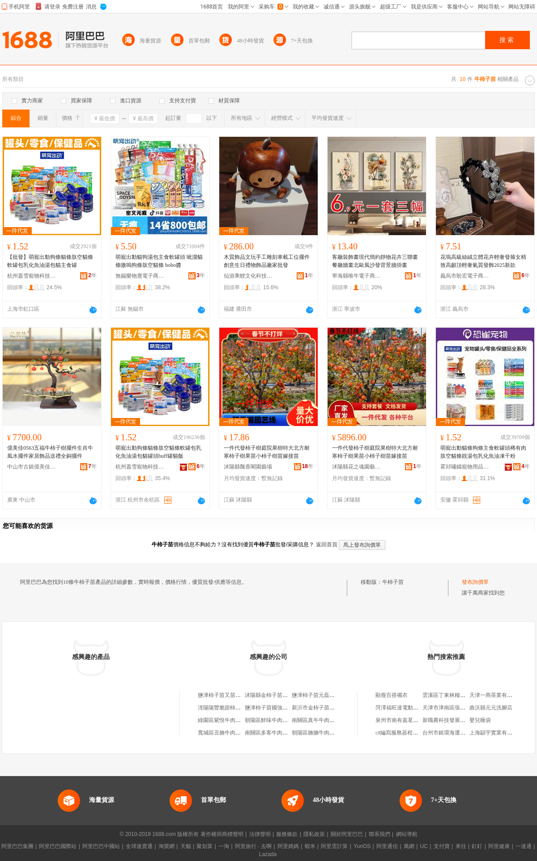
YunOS (362, 846)
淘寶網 (166, 846)
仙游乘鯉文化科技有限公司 (248, 276)
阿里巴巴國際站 (58, 846)
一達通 (524, 846)
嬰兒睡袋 (480, 720)
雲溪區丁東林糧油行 (446, 695)
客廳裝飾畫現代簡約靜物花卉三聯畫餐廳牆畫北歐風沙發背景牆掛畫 (375, 261)
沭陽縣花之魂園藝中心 (356, 467)
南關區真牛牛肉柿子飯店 (321, 720)
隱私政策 (314, 834)
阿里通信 (387, 846)
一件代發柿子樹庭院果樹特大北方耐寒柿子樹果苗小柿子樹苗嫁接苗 (267, 452)
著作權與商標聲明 (221, 834)
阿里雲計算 (334, 846)
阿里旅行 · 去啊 (253, 846)
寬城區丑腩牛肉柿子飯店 (227, 733)
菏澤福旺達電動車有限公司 (407, 708)
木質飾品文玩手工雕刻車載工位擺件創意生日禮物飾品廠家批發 (267, 261)
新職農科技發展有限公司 (452, 720)
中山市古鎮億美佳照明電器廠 (31, 467)
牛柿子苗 (393, 582)
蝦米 (310, 846)
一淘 (223, 846)
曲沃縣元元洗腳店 (490, 708)
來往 (461, 846)
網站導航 (407, 834)
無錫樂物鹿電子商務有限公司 (140, 276)
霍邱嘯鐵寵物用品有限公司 (465, 467)
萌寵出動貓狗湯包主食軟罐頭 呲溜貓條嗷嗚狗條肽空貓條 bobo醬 (159, 261)
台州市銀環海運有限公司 (452, 733)
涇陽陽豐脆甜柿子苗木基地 (230, 708)
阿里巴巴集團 (17, 846)
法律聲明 (260, 834)
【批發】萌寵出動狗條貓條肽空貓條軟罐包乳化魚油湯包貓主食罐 (50, 261)
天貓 (185, 846)
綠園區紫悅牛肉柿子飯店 (227, 720)
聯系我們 (379, 834)
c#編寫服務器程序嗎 (399, 733)
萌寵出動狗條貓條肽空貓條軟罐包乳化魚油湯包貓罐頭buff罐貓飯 (158, 452)
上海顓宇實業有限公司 (496, 733)
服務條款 (287, 834)
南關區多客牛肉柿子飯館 (274, 733)
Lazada (268, 854)
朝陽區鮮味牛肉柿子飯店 (274, 720)
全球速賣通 (139, 846)
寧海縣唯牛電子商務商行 (356, 276)
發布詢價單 (475, 582)
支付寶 (442, 846)
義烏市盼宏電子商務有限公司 (465, 276)
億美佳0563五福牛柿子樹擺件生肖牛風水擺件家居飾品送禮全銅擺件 (50, 452)
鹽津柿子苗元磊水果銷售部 (324, 695)
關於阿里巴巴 (347, 834)
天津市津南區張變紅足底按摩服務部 (465, 708)
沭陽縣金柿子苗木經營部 (274, 695)
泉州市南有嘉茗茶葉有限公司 (410, 720)
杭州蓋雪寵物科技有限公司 (31, 276)
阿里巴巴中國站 (101, 846)
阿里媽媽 (288, 846)
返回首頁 (326, 544)
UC (424, 846)
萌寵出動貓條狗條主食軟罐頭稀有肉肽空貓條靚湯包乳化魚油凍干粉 (483, 452)
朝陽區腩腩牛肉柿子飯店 (321, 733)
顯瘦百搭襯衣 (391, 695)
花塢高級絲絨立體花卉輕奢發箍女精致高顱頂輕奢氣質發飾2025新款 (483, 261)
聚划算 (204, 846)
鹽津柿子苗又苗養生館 (224, 695)
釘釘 (477, 846)
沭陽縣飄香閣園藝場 (248, 467)
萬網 (409, 846)
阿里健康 (499, 846)
